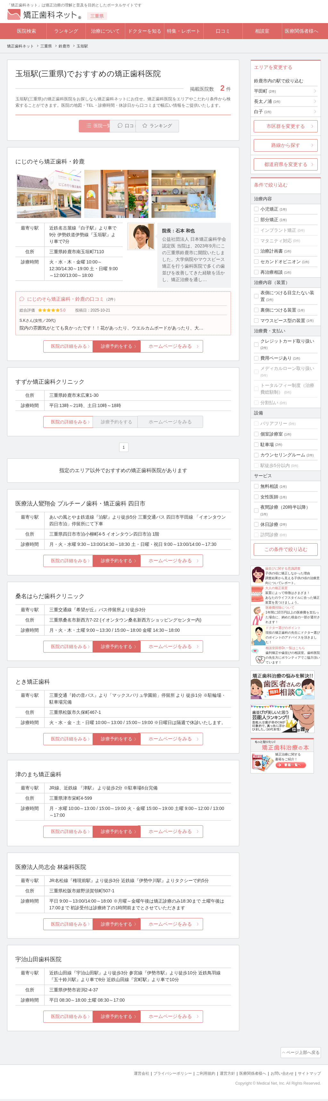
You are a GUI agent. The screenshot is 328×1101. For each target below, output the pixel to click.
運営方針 (220, 1075)
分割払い (269, 402)
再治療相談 (271, 272)
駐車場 (267, 444)
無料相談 (269, 486)
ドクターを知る (144, 31)
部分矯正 (269, 219)
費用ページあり (276, 358)
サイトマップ (308, 1075)
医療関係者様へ (301, 31)
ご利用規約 (197, 1075)
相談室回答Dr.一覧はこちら (285, 648)
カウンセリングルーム (282, 454)
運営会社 (128, 1075)
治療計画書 (271, 251)
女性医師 (269, 496)
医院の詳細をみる (51, 350)
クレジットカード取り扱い (287, 341)
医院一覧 (59, 126)
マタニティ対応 (276, 240)
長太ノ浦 (267, 101)
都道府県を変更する (286, 164)
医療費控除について (280, 607)
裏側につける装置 (278, 310)
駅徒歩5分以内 (275, 465)
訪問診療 (269, 534)
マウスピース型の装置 (282, 320)
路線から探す (285, 145)
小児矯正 (269, 209)
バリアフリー (273, 423)
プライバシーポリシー (162, 1075)
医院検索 (26, 31)
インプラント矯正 (278, 230)
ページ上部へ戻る (302, 1055)
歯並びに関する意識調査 (282, 568)
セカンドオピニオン (280, 261)
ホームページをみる (195, 350)
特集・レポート (184, 31)
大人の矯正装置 (276, 588)
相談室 (262, 31)
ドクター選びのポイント (283, 628)
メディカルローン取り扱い (287, 368)
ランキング (66, 31)
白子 (262, 111)
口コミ (223, 31)
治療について (105, 31)
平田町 (265, 91)
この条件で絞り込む (286, 549)
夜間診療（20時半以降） (285, 507)
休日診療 (269, 524)
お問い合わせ (279, 1075)
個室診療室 (271, 434)
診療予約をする (123, 350)
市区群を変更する (285, 126)
